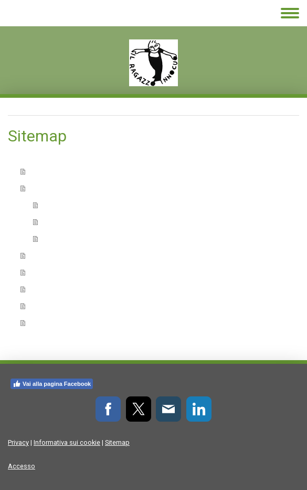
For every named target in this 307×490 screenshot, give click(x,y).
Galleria (45, 289)
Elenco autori (56, 255)
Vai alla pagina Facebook (52, 384)
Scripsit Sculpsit (73, 205)
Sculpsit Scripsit (73, 222)
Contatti (46, 323)
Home (42, 171)
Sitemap (117, 442)
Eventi (42, 272)
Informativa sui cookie (67, 442)
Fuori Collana (66, 238)
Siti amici (48, 306)
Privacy (18, 442)
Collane (45, 188)
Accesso (21, 466)
